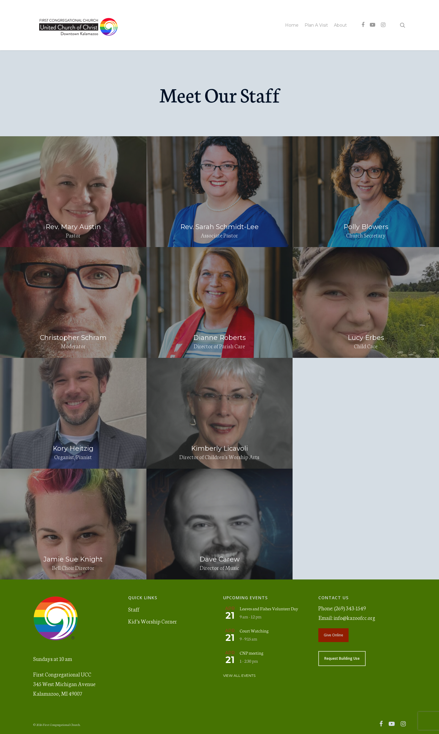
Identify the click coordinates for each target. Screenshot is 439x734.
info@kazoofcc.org (354, 617)
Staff (133, 609)
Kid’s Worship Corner (152, 621)
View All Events (239, 675)
